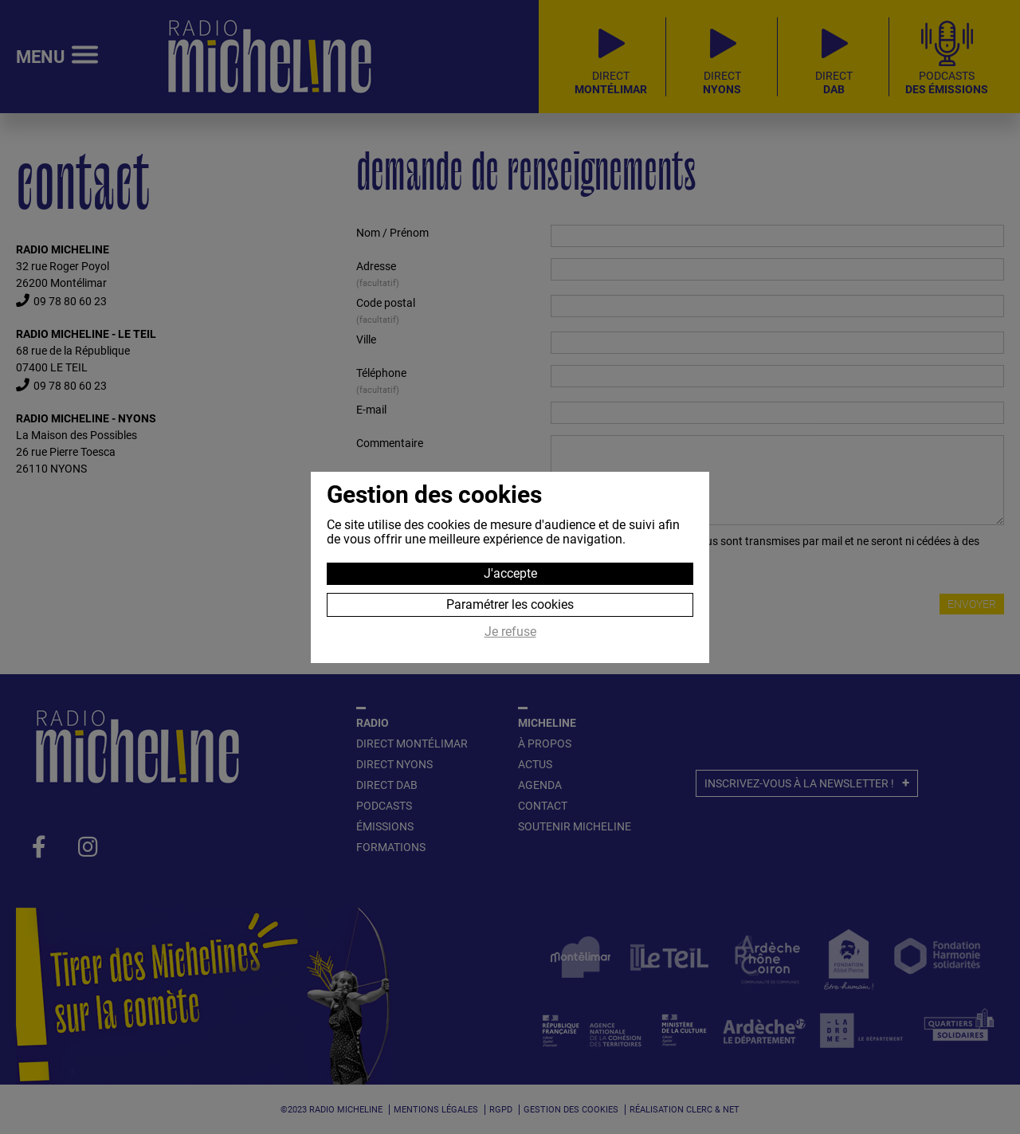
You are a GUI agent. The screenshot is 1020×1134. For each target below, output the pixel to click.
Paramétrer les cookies (510, 604)
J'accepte (510, 573)
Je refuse (510, 632)
